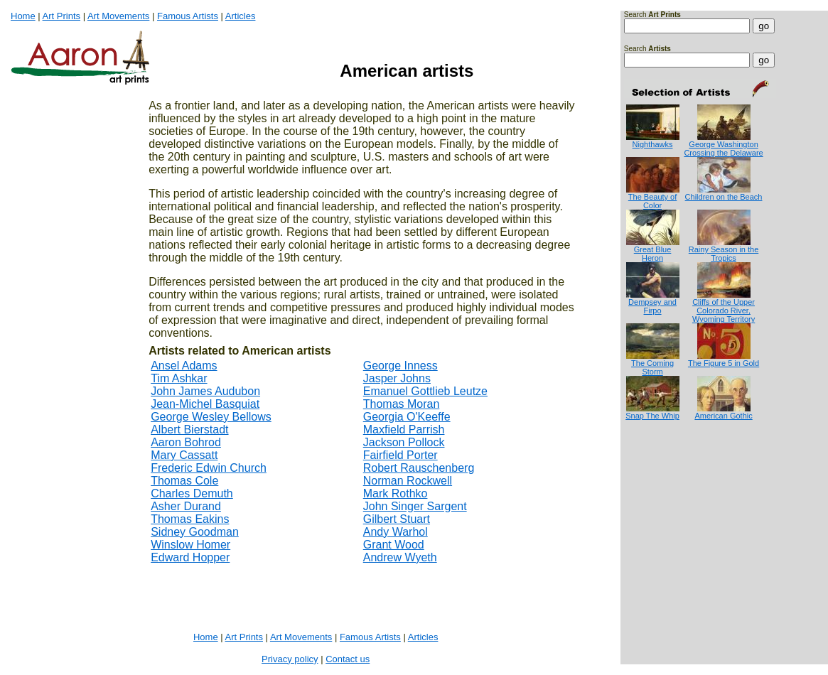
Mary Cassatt (184, 455)
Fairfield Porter (400, 455)
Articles (240, 16)
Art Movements (118, 16)
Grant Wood (393, 545)
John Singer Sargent (415, 506)
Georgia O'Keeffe (407, 417)
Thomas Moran (401, 404)
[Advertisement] (668, 477)
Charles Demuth (192, 493)
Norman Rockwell (407, 481)
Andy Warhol (395, 532)
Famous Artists (187, 16)
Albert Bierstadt (189, 429)
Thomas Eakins (190, 519)
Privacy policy (290, 659)
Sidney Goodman (195, 532)
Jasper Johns (397, 378)
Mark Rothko (395, 493)
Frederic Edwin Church (209, 468)
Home (23, 16)
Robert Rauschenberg (419, 468)
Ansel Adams (184, 366)
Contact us (348, 659)
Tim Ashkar (179, 378)
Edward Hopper (190, 557)
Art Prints (61, 16)
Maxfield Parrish (404, 429)
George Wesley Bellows (211, 417)
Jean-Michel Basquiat (205, 404)
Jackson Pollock (404, 442)
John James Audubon (205, 391)
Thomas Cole (184, 481)
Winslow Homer (190, 545)
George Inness (400, 366)
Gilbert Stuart (396, 519)
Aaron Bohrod (186, 442)
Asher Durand (186, 506)
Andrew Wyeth (400, 557)
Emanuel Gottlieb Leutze (425, 391)
